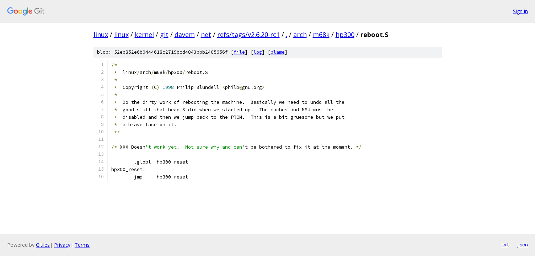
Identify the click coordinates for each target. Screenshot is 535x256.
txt (505, 244)
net (206, 34)
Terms (82, 244)
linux (100, 34)
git (164, 34)
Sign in (520, 11)
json (522, 244)
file (239, 52)
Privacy (62, 244)
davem (185, 34)
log (257, 52)
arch (300, 34)
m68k (321, 34)
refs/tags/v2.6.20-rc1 (248, 34)
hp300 (345, 34)
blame (278, 52)
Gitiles (43, 244)
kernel (144, 34)
